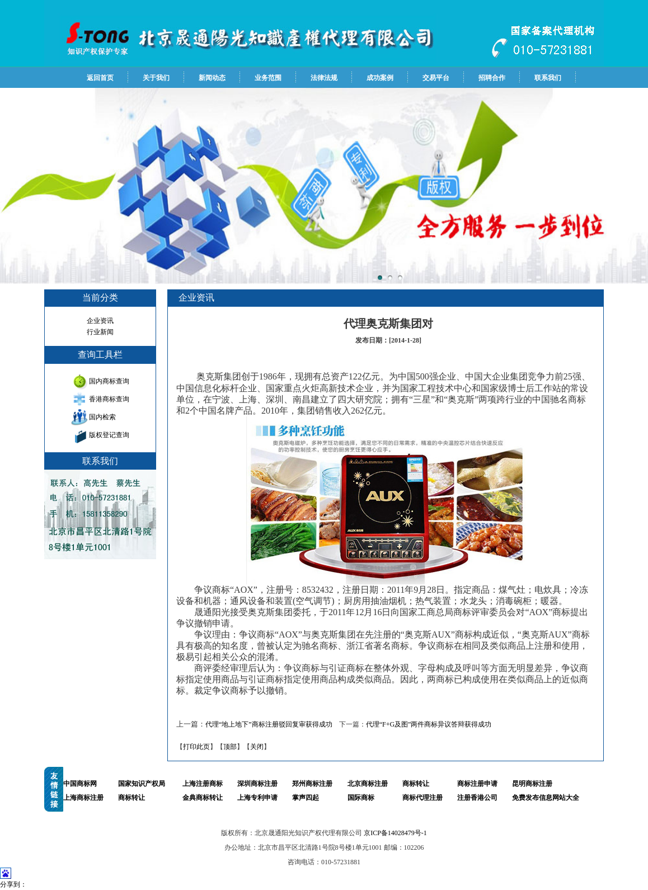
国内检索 (102, 417)
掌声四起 (305, 798)
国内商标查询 (109, 381)
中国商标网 (80, 784)
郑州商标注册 (312, 784)
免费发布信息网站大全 (545, 798)
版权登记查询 (109, 435)
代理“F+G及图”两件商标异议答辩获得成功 (429, 724)
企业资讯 (100, 321)
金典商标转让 (202, 798)
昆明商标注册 (532, 784)
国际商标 (361, 798)
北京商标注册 (368, 784)
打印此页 (196, 747)
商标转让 (415, 784)
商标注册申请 (477, 784)
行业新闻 (100, 332)
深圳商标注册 (257, 784)
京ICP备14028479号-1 (395, 833)
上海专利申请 (257, 798)
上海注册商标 (202, 784)
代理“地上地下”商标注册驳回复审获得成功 (268, 724)
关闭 (257, 747)
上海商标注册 (83, 798)
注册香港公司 (477, 798)
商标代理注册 (422, 798)
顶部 (230, 747)
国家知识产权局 (141, 784)
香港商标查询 (109, 399)
